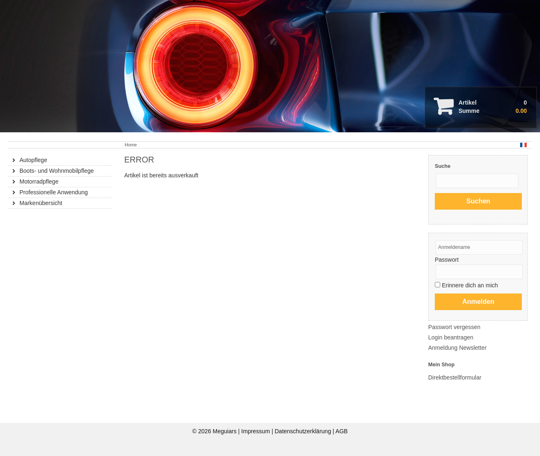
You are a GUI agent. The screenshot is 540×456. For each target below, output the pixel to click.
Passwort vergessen (454, 327)
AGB (341, 431)
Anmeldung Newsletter (457, 347)
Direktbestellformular (454, 377)
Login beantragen (450, 337)
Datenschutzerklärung (304, 431)
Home (131, 144)
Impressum (256, 431)
